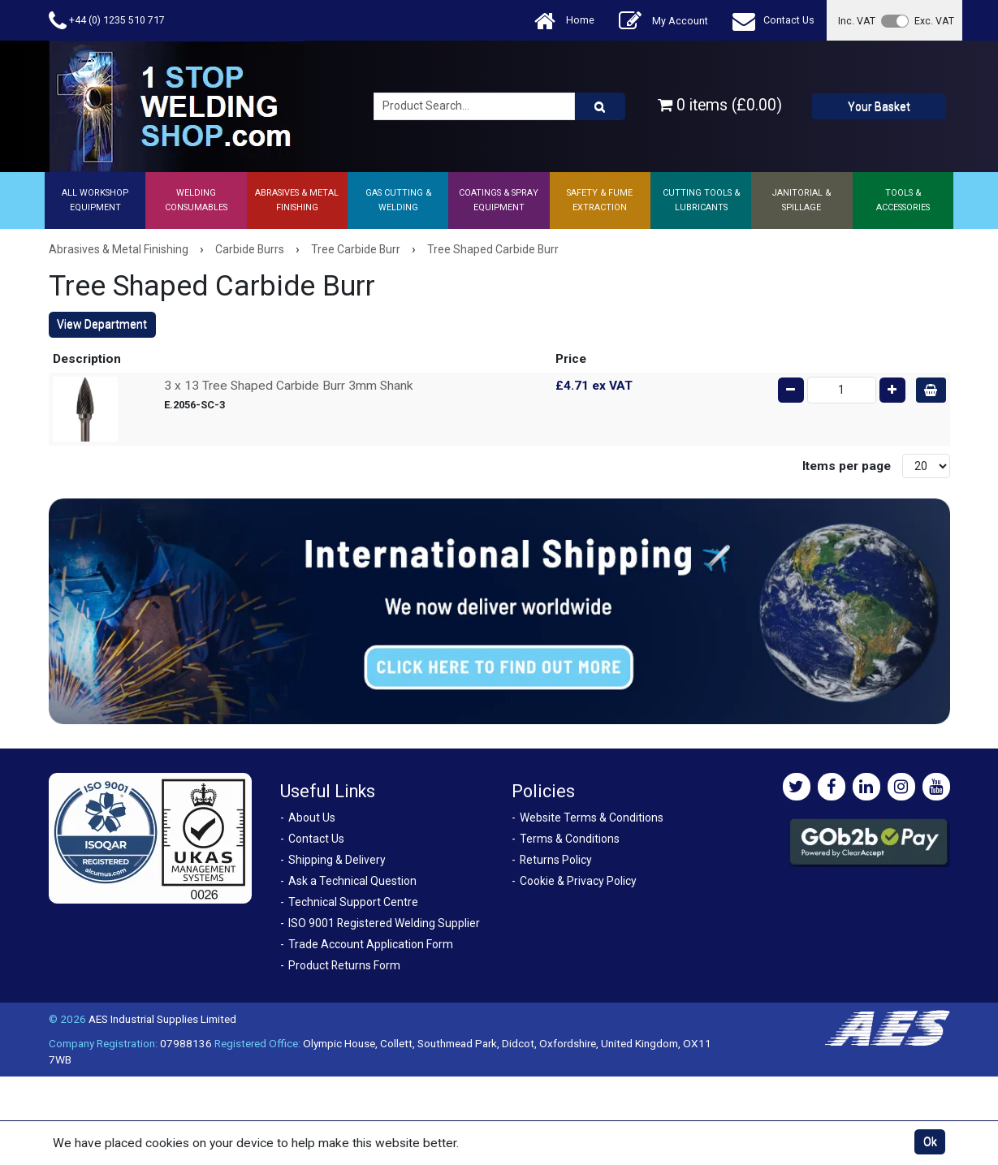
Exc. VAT (934, 21)
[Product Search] (600, 106)
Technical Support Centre (353, 901)
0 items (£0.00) (720, 105)
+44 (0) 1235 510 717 (107, 21)
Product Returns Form (344, 965)
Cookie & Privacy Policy (578, 880)
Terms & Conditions (570, 838)
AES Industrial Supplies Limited (162, 1018)
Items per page (846, 466)
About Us (311, 817)
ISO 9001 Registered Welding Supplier (384, 923)
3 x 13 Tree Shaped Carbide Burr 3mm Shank (288, 385)
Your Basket (879, 106)
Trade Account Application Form (370, 944)
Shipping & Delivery (337, 859)
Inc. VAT (856, 21)
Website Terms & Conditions (591, 817)
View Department (102, 323)
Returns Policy (556, 859)
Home (564, 21)
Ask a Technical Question (352, 880)
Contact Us (773, 21)
